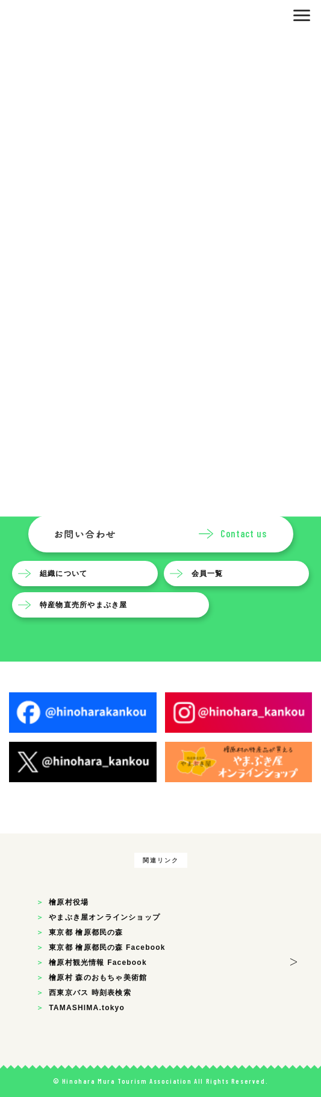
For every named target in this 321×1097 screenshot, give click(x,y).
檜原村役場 (69, 902)
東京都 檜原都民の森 (86, 932)
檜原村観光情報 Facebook (98, 962)
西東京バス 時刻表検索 (90, 992)
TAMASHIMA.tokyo (87, 1008)
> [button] (294, 959)
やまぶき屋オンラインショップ (104, 917)
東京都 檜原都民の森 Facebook (107, 947)
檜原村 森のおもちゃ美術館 (98, 977)
